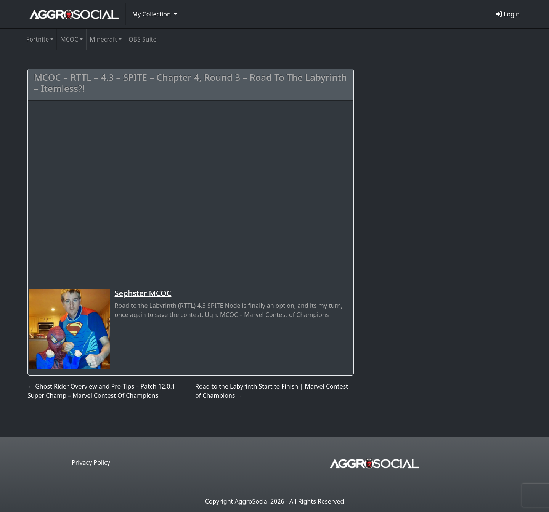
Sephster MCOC (143, 293)
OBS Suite (142, 39)
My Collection (152, 14)
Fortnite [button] (37, 39)
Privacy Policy (91, 462)
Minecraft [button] (103, 39)
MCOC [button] (69, 39)
